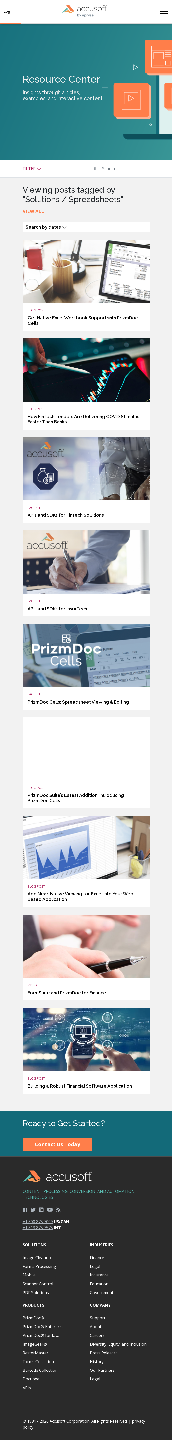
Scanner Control (38, 1284)
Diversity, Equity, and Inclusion (118, 1344)
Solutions (34, 1245)
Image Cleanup (37, 1257)
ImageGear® (35, 1344)
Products (33, 1305)
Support (97, 1318)
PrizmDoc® (33, 1318)
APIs (27, 1388)
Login (8, 11)
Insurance (99, 1275)
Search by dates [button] (46, 227)
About (95, 1326)
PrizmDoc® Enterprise (44, 1326)
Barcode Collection (40, 1370)
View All (33, 211)
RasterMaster (35, 1353)
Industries (101, 1245)
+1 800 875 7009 (38, 1221)
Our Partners (102, 1370)
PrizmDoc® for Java (41, 1335)
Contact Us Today (57, 1144)
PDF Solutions (36, 1292)
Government (101, 1292)
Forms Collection (38, 1361)
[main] (86, 567)
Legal (95, 1266)
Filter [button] (32, 168)
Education (99, 1284)
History (97, 1361)
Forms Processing (39, 1266)
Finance (97, 1257)
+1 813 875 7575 (38, 1227)
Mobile (29, 1275)
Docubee (31, 1379)
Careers (97, 1335)
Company (100, 1305)
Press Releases (104, 1353)
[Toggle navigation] (164, 11)
